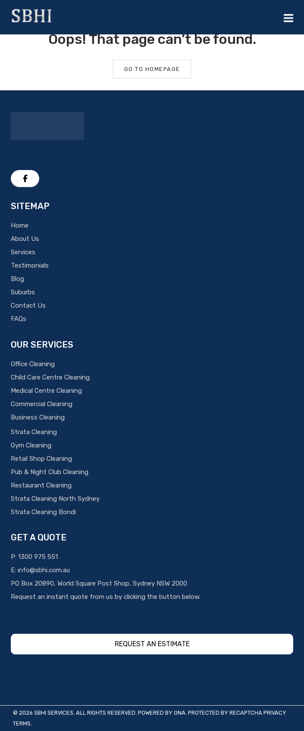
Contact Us (28, 305)
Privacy (274, 712)
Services (23, 252)
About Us (25, 239)
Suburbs (23, 292)
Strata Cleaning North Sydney (55, 499)
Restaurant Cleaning (41, 485)
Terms (22, 723)
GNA (179, 712)
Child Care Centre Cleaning (50, 377)
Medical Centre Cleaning (46, 391)
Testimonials (30, 265)
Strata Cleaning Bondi (43, 512)
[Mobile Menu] (288, 17)
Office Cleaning (33, 364)
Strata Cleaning (34, 432)
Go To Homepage (152, 69)
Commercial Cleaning (41, 404)
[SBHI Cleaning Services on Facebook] (25, 178)
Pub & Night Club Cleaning (49, 472)
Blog (17, 279)
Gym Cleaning (31, 445)
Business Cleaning (38, 417)
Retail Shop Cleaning (41, 459)
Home (19, 225)
